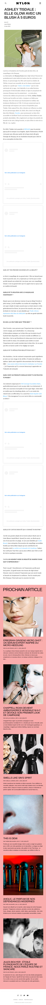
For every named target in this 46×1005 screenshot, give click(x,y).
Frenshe (17, 113)
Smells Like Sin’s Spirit (17, 777)
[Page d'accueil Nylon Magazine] (23, 3)
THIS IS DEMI (10, 838)
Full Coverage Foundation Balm (30, 384)
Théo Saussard (10, 904)
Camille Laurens (10, 780)
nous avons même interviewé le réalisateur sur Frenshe (24, 364)
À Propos (15, 999)
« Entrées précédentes (6, 985)
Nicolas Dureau (10, 718)
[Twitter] (24, 995)
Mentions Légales (28, 999)
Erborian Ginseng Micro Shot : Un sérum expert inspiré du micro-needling (22, 643)
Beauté (24, 648)
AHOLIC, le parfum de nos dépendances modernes (19, 900)
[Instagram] (21, 995)
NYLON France (10, 648)
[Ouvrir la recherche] (5, 3)
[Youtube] (27, 995)
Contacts (21, 999)
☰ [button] (40, 3)
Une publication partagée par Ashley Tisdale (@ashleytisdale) (23, 198)
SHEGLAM (27, 129)
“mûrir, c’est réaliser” (24, 86)
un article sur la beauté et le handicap (24, 548)
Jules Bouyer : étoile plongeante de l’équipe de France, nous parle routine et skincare (22, 966)
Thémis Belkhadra (11, 841)
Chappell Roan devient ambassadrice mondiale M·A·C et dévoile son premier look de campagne (22, 711)
